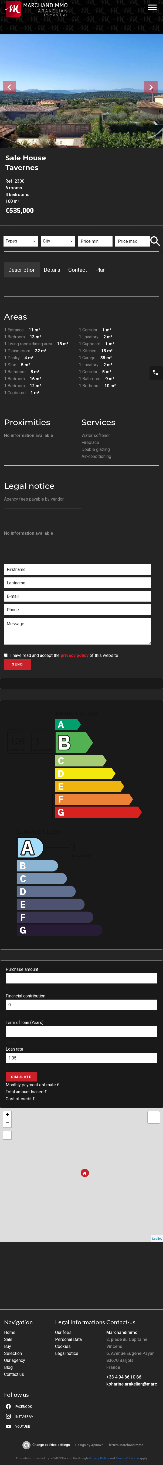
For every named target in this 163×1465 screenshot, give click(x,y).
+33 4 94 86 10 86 (123, 1377)
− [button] (7, 1123)
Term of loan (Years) (24, 1022)
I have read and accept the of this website (64, 655)
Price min (91, 232)
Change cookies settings (51, 1445)
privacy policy (75, 655)
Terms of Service (127, 1458)
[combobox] (21, 241)
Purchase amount (22, 969)
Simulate (21, 1077)
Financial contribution (25, 996)
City (47, 232)
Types (12, 232)
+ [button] (7, 1115)
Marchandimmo (122, 1332)
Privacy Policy (99, 1458)
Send (17, 664)
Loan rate (14, 1049)
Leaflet (157, 1238)
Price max (128, 232)
